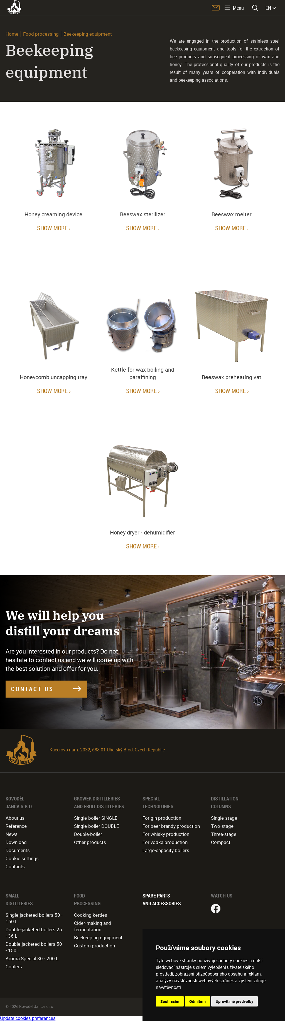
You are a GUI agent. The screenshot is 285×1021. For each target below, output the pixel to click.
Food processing (41, 34)
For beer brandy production (171, 826)
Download (16, 842)
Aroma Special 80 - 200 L (32, 958)
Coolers (14, 966)
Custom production (94, 945)
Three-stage (223, 834)
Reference (16, 826)
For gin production (161, 818)
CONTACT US (32, 689)
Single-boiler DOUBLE (96, 826)
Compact (220, 842)
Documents (18, 850)
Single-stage (224, 818)
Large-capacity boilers (165, 850)
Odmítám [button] (197, 1001)
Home (12, 34)
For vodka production (165, 842)
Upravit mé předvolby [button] (234, 1001)
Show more (52, 228)
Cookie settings (22, 858)
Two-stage (222, 826)
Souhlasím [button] (169, 1001)
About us (15, 818)
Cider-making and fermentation (92, 926)
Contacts (15, 866)
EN (268, 7)
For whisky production (165, 834)
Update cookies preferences (27, 1018)
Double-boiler (88, 834)
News (12, 834)
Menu (238, 7)
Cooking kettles (90, 915)
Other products (90, 842)
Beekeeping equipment (98, 937)
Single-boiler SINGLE (95, 818)
